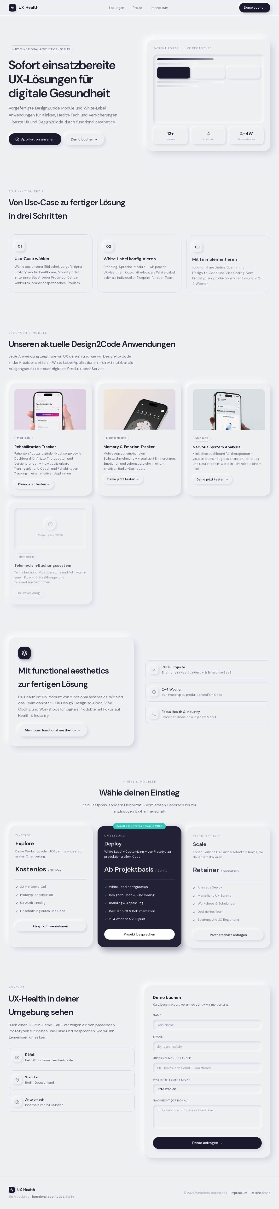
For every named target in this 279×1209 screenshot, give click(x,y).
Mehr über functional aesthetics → (52, 732)
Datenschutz (260, 1193)
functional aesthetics (48, 1197)
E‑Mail (158, 1039)
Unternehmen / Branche (172, 1060)
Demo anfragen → (207, 1145)
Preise (137, 8)
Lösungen (116, 8)
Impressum (159, 8)
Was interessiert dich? (171, 1082)
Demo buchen (255, 8)
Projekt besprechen (139, 938)
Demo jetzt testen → (34, 486)
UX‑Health (23, 8)
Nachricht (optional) (171, 1103)
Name (157, 1017)
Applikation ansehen (35, 139)
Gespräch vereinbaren (50, 928)
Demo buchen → (84, 139)
